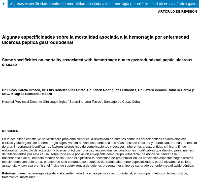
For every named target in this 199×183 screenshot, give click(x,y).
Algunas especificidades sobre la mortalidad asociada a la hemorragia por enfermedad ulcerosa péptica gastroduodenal (104, 3)
